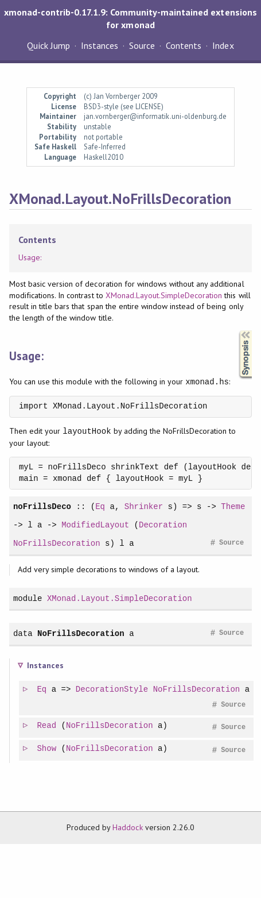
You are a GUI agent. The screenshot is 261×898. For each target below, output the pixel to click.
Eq (100, 506)
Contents (183, 45)
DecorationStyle (112, 689)
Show (47, 748)
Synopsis (236, 330)
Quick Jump (48, 45)
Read (47, 725)
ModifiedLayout (95, 524)
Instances (99, 45)
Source (142, 45)
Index (222, 45)
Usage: (29, 257)
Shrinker (143, 506)
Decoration (163, 524)
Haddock (127, 827)
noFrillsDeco (42, 506)
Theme (233, 506)
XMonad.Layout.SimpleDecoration (164, 295)
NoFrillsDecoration (56, 543)
